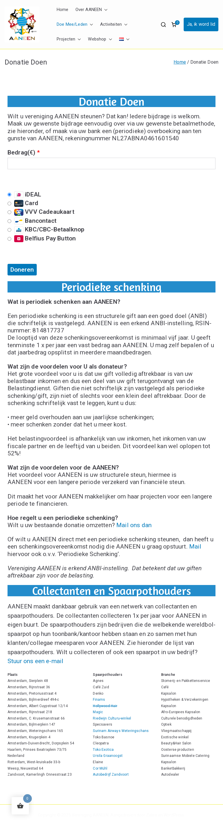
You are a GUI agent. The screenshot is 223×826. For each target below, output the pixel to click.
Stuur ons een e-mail (35, 661)
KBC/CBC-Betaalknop (46, 229)
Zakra (151, 815)
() (33, 152)
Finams (99, 700)
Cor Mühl (100, 768)
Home (63, 9)
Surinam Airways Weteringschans (121, 731)
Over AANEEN (91, 10)
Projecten (69, 39)
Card (23, 203)
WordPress (174, 815)
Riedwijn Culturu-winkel (112, 718)
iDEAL (24, 194)
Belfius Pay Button (42, 238)
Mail (195, 546)
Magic (98, 712)
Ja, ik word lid (201, 24)
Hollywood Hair (105, 706)
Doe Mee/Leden (75, 24)
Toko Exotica (103, 750)
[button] (105, 10)
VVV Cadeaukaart (41, 212)
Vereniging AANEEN (90, 815)
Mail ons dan (134, 525)
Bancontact (32, 221)
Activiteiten (114, 24)
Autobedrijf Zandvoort (110, 774)
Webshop (100, 39)
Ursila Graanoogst (108, 756)
